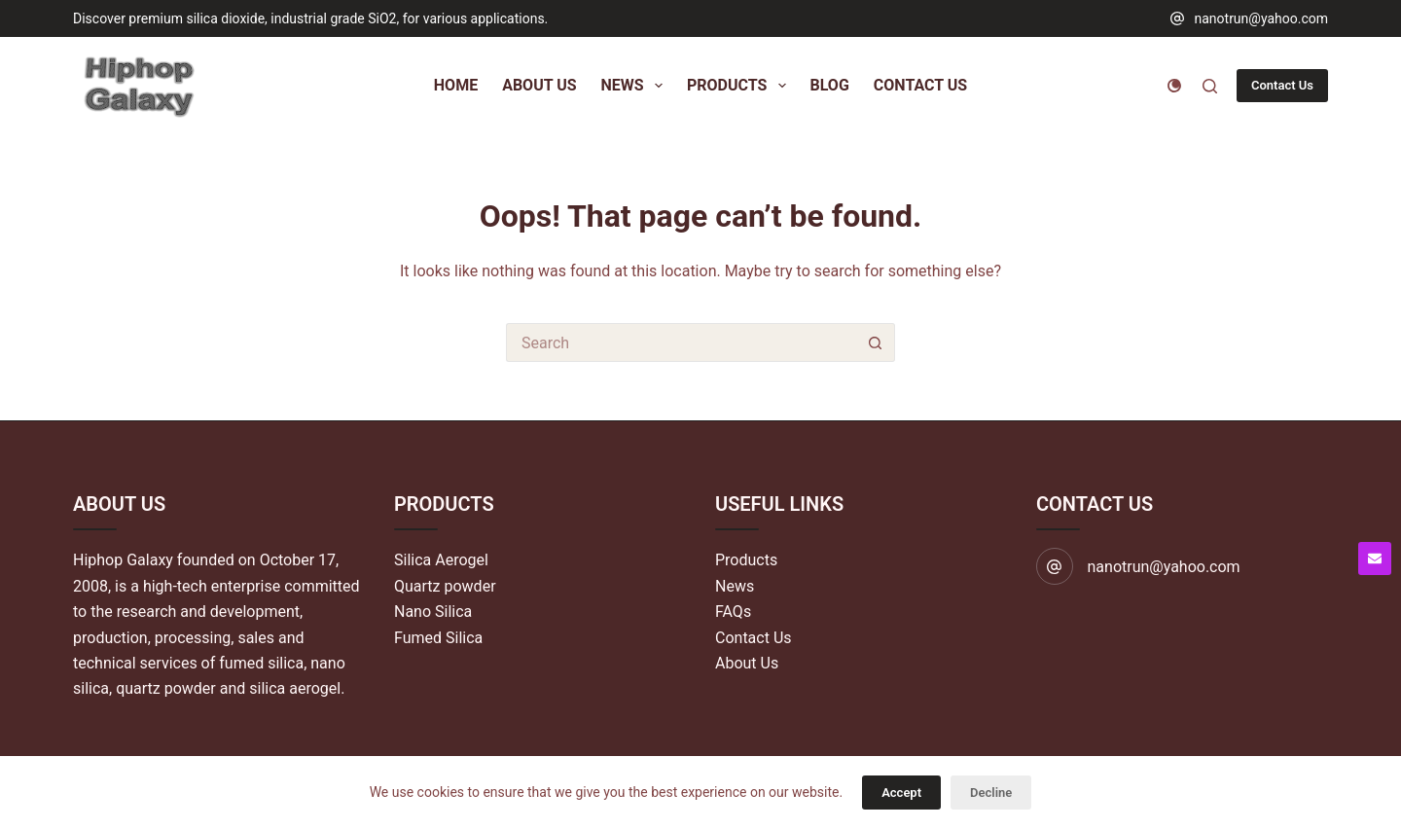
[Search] (1210, 86)
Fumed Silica (438, 638)
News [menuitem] (635, 85)
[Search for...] (681, 342)
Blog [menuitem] (829, 85)
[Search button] (875, 342)
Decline (991, 792)
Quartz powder (445, 586)
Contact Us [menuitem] (920, 85)
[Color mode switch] (1174, 85)
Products (746, 560)
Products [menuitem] (740, 85)
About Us (746, 663)
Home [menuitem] (456, 85)
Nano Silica (433, 611)
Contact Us (1282, 85)
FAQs (733, 611)
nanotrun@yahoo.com (1261, 18)
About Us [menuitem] (539, 85)
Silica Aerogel (441, 560)
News (734, 586)
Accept (901, 792)
